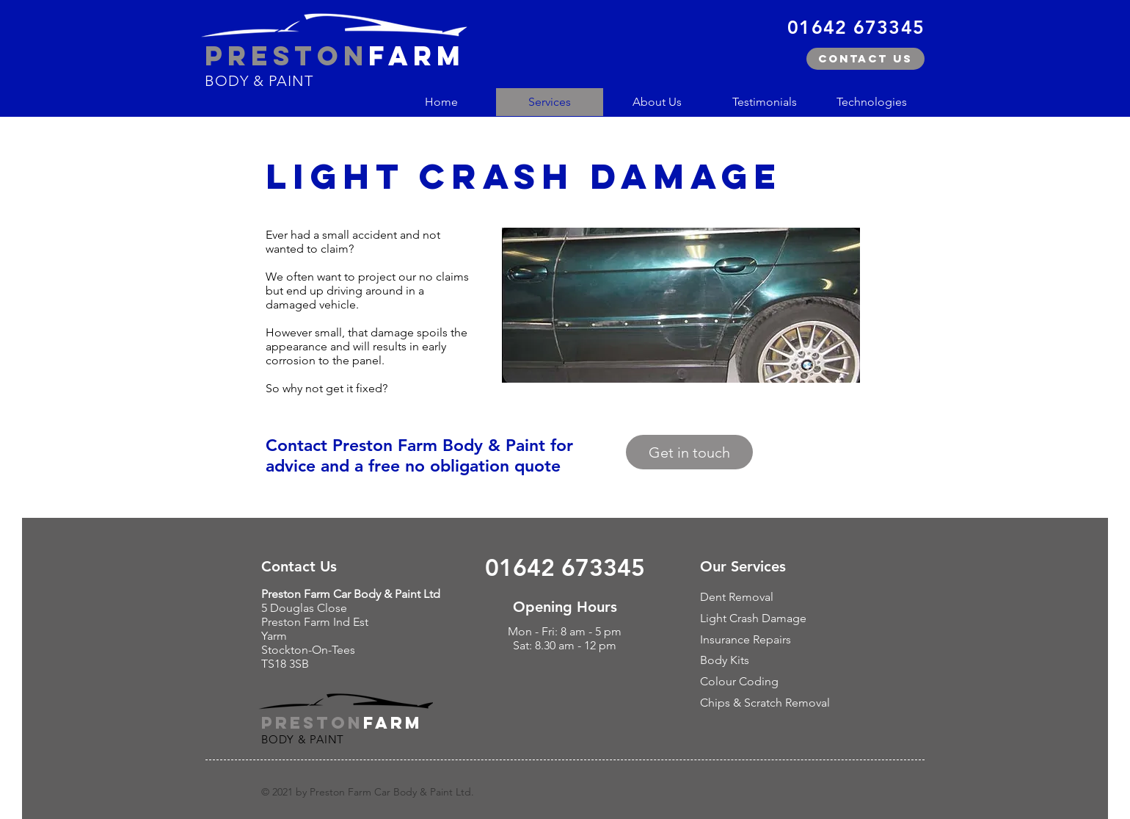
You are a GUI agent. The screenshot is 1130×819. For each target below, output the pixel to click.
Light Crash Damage (753, 618)
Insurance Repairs (745, 639)
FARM (393, 722)
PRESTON (312, 722)
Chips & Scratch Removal (765, 703)
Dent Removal (736, 597)
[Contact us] (865, 59)
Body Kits (724, 660)
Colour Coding (739, 681)
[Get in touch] (689, 452)
